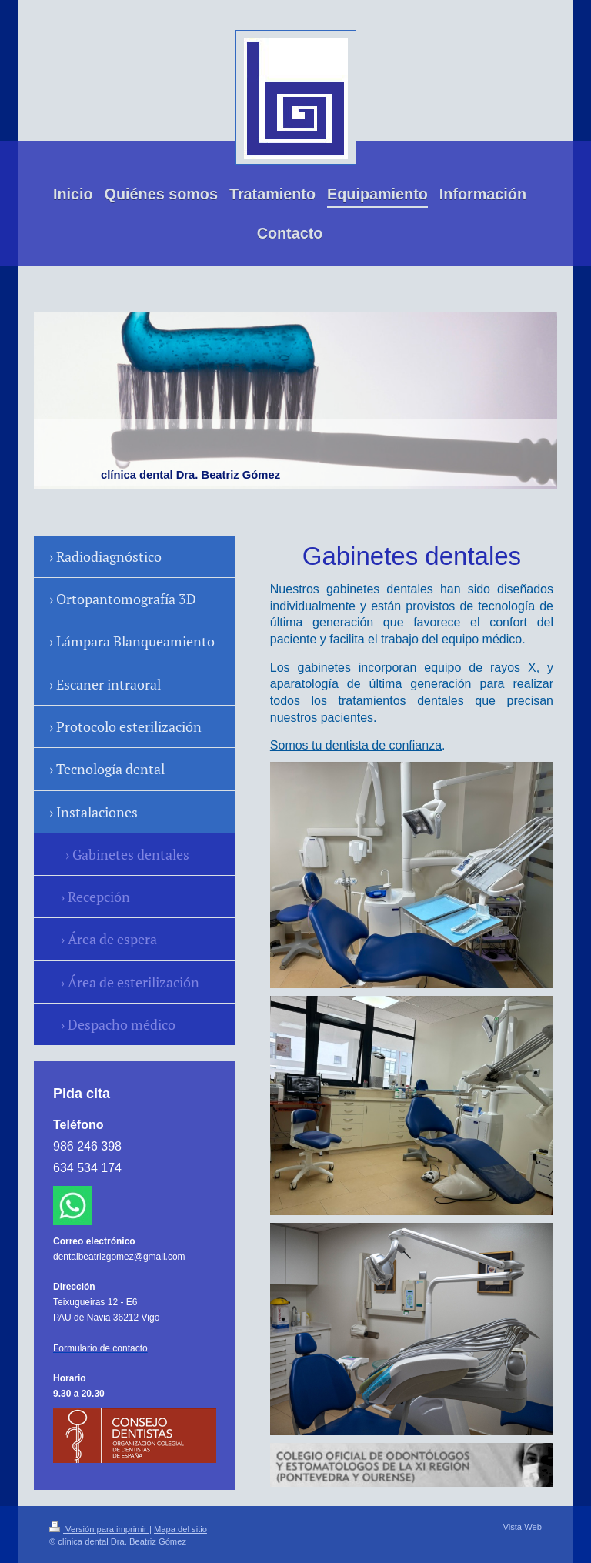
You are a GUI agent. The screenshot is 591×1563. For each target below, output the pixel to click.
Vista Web (522, 1526)
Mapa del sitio (180, 1529)
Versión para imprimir (99, 1529)
